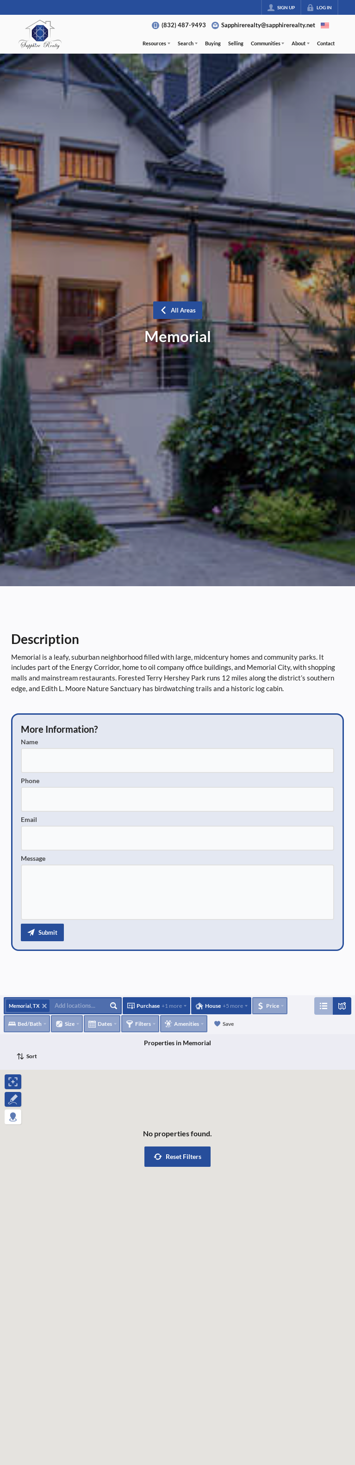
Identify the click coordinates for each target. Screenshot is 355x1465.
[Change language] (325, 25)
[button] (42, 932)
